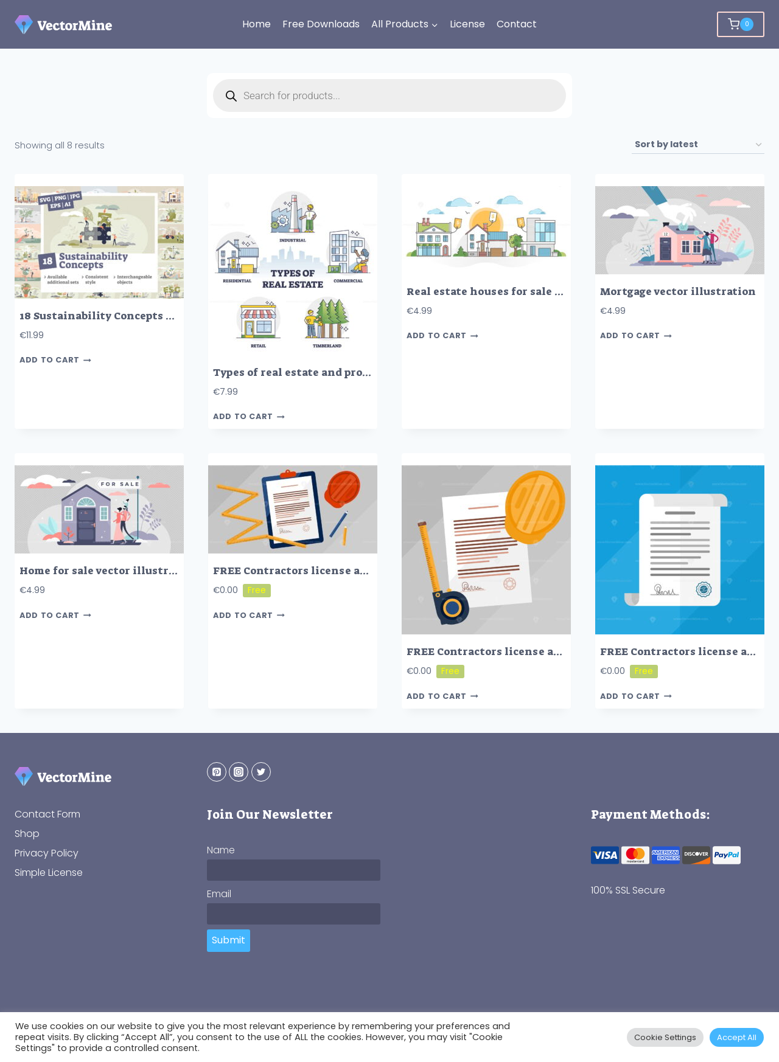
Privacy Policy (47, 853)
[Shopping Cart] (740, 24)
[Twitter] (261, 772)
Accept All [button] (736, 1037)
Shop (27, 834)
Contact (517, 24)
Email (219, 894)
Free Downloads (321, 24)
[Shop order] (698, 145)
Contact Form (47, 814)
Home (256, 24)
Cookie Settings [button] (665, 1037)
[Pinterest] (216, 772)
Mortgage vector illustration (678, 292)
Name (221, 850)
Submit (228, 940)
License (467, 24)
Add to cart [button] (55, 360)
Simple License (49, 873)
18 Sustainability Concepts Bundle (111, 316)
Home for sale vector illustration (108, 571)
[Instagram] (238, 772)
